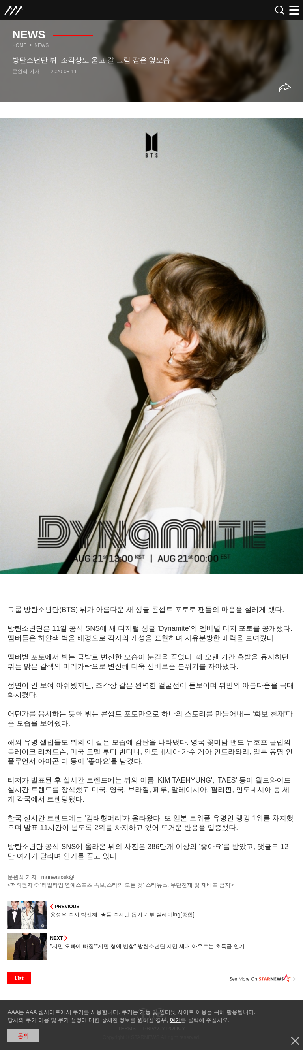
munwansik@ (58, 877)
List (19, 978)
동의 (23, 1036)
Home (19, 45)
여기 (175, 1020)
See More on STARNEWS (263, 978)
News (41, 45)
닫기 (295, 1041)
